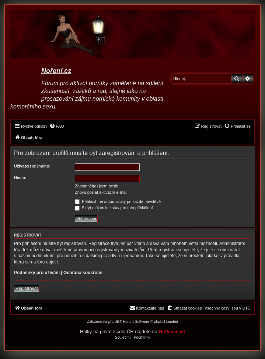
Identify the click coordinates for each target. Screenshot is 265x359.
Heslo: (20, 177)
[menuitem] (56, 126)
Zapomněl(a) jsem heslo (96, 186)
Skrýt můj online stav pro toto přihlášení (114, 208)
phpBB (113, 322)
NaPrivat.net (172, 331)
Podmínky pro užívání (37, 272)
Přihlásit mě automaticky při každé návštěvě (118, 201)
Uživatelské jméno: (32, 166)
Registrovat (26, 288)
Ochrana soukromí (82, 272)
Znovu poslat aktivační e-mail (101, 192)
